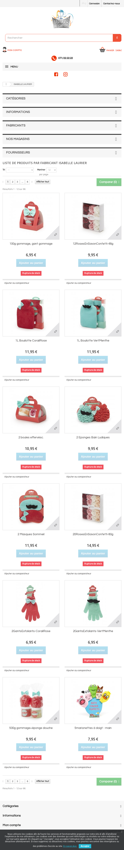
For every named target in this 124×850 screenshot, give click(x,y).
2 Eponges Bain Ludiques (93, 437)
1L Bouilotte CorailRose (31, 340)
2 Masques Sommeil (31, 534)
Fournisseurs (18, 152)
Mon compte (14, 50)
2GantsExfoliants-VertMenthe (93, 631)
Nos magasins (18, 139)
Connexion (94, 3)
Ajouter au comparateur (16, 283)
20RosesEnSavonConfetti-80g (93, 534)
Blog (84, 3)
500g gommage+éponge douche (31, 728)
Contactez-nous (111, 3)
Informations (18, 112)
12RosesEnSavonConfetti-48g (93, 243)
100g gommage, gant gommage (31, 243)
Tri (4, 170)
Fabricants (15, 125)
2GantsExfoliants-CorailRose (31, 631)
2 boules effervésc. (31, 437)
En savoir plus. (70, 846)
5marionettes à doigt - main (93, 728)
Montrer (41, 170)
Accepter (85, 846)
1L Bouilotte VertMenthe (93, 340)
